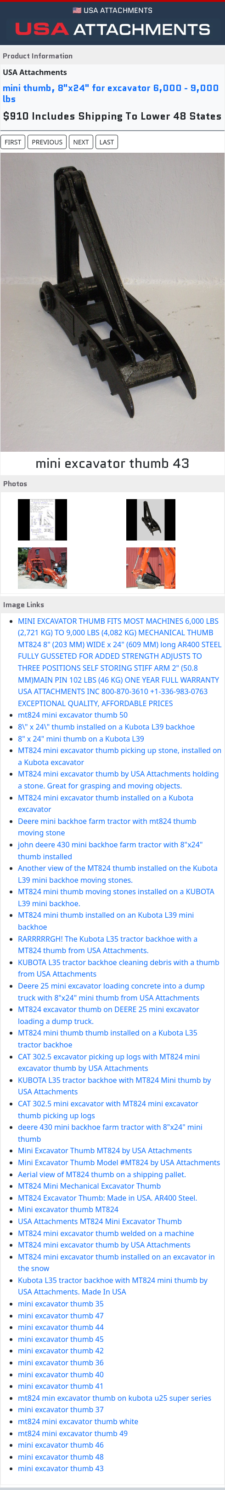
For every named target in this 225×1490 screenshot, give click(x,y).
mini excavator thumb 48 (61, 1457)
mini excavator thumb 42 (61, 1351)
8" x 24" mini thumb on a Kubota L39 (81, 739)
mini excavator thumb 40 (61, 1374)
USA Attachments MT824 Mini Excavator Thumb (100, 1221)
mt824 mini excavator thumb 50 (73, 715)
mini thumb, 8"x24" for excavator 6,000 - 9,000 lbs (111, 93)
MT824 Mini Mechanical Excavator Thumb (89, 1186)
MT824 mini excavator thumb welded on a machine (106, 1233)
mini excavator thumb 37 (61, 1409)
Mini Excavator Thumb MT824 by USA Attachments (105, 1150)
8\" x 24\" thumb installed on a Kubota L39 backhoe (106, 727)
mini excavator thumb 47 (61, 1316)
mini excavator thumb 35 (61, 1304)
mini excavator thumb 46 (61, 1445)
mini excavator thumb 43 (61, 1468)
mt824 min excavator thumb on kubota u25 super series (114, 1398)
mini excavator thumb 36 (61, 1363)
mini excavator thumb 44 (61, 1327)
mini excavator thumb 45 (61, 1339)
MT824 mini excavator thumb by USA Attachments (104, 1245)
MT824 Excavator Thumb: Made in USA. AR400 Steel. (107, 1198)
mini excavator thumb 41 (61, 1386)
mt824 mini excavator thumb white (78, 1421)
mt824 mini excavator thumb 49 (73, 1433)
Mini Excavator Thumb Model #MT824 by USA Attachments (119, 1162)
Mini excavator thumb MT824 (68, 1209)
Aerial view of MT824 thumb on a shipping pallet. (102, 1174)
